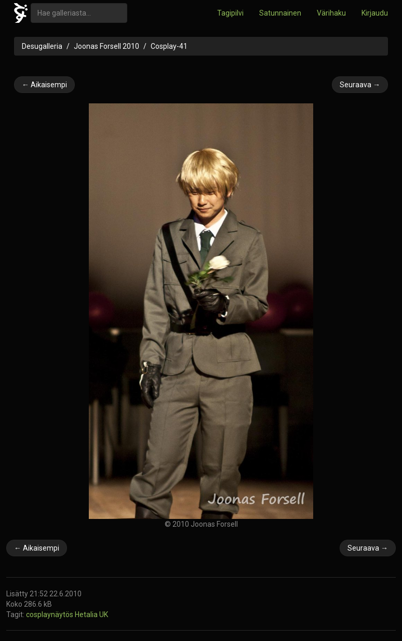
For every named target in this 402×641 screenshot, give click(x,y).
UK (103, 614)
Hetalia (87, 614)
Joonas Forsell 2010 (106, 46)
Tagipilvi (230, 13)
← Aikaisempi (44, 85)
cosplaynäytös (50, 614)
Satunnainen (280, 13)
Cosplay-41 (169, 46)
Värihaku (331, 13)
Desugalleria (42, 46)
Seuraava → (360, 85)
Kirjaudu (374, 13)
